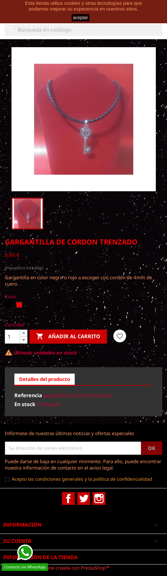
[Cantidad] (12, 337)
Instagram (99, 498)
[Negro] (9, 306)
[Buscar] (83, 29)
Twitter (83, 498)
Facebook (68, 498)
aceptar (80, 17)
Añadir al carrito (68, 336)
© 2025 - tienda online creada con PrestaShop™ (57, 568)
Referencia (28, 395)
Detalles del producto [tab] (44, 379)
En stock (24, 404)
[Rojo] (20, 306)
